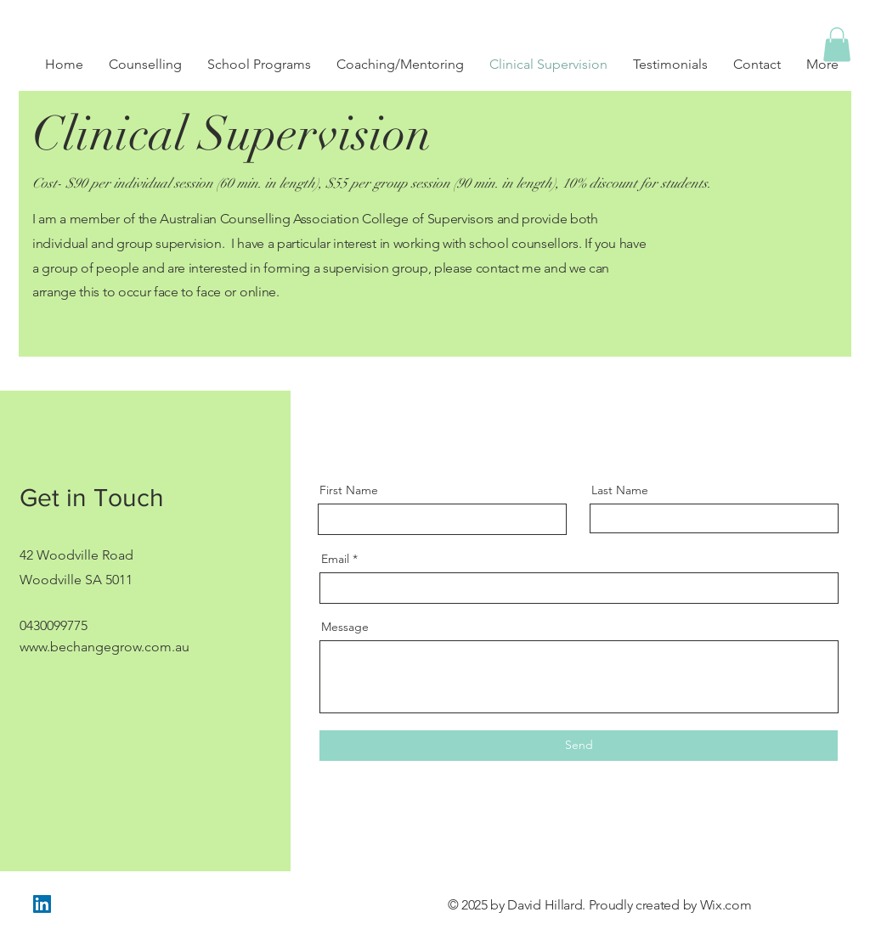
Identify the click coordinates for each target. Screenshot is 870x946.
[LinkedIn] (42, 904)
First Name (348, 490)
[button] (836, 44)
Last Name (619, 490)
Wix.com (726, 905)
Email (335, 559)
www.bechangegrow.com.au (104, 647)
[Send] (578, 745)
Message (345, 627)
